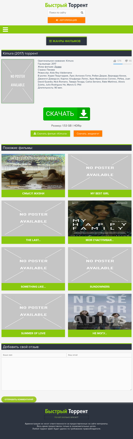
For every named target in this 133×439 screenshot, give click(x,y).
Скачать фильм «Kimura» (50, 133)
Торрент (66, 5)
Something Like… (33, 287)
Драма (57, 66)
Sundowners (100, 287)
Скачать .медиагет (88, 133)
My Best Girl (100, 193)
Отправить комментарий (19, 399)
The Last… (33, 240)
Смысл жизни (33, 193)
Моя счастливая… (100, 240)
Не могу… (100, 333)
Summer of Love (33, 333)
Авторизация (66, 20)
